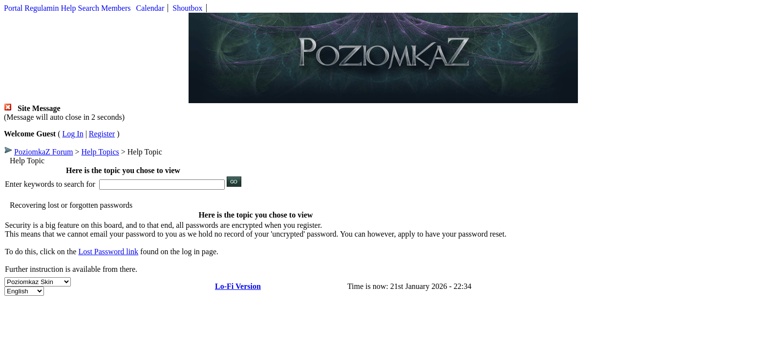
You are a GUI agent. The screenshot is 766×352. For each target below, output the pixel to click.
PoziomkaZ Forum (43, 152)
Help (68, 8)
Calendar (150, 8)
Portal (13, 8)
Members (115, 8)
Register (102, 134)
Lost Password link (108, 251)
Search (89, 8)
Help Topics (100, 152)
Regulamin (41, 8)
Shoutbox (187, 8)
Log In (73, 134)
